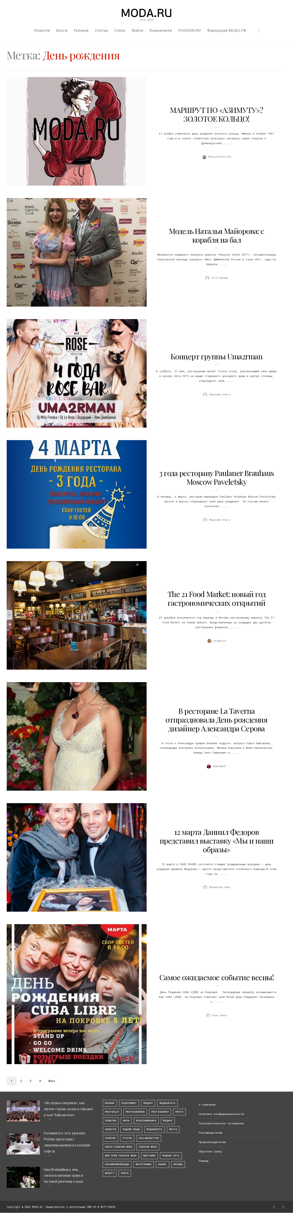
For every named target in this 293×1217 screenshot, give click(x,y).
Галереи (81, 30)
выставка (149, 1155)
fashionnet (129, 1103)
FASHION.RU (189, 30)
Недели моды (131, 1129)
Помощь (204, 1161)
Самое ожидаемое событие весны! (216, 977)
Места (173, 1129)
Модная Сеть (171, 1155)
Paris (125, 1173)
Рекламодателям (210, 1133)
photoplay (112, 1112)
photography (160, 1112)
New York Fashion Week (121, 1155)
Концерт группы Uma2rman (217, 356)
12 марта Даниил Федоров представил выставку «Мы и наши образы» (217, 840)
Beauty (109, 1173)
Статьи (101, 30)
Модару (168, 1120)
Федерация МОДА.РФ (226, 30)
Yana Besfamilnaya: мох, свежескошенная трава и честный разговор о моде (63, 1175)
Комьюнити (161, 30)
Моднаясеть (154, 1129)
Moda (126, 1120)
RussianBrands (146, 1120)
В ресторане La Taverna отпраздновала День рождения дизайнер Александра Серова (216, 719)
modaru (110, 1103)
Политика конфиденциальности (221, 1114)
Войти (137, 30)
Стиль (120, 30)
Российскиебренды (117, 1164)
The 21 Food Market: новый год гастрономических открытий (216, 598)
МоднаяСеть (167, 1103)
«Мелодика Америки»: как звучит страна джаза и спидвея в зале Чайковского (68, 1109)
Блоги (61, 30)
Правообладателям (212, 1142)
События (110, 1120)
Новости (42, 30)
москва (178, 1164)
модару (148, 1103)
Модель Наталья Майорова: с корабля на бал (216, 235)
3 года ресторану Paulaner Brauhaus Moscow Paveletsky (216, 477)
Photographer (135, 1112)
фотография (143, 1164)
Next (51, 1081)
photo (179, 1112)
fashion (110, 1138)
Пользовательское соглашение (221, 1123)
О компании (207, 1104)
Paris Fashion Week (118, 1147)
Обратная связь (210, 1151)
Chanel (162, 1164)
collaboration (149, 1138)
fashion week (148, 1147)
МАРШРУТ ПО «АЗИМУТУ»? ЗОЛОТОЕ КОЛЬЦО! (216, 114)
